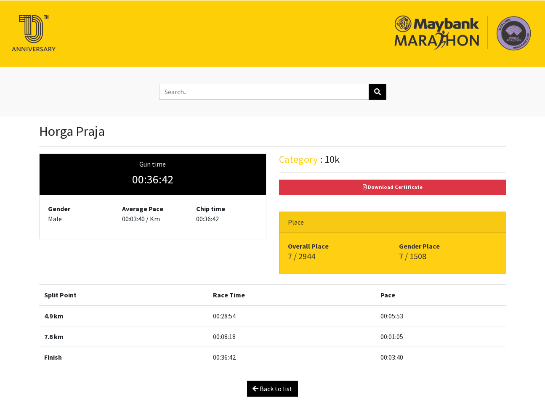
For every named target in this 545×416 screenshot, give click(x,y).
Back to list (272, 388)
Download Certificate (393, 187)
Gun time (152, 164)
